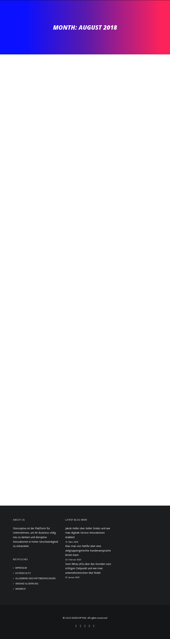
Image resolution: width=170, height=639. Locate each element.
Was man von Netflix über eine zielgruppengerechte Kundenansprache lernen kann (88, 550)
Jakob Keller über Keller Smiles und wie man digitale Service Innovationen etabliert (87, 533)
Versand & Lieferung (26, 583)
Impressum (21, 567)
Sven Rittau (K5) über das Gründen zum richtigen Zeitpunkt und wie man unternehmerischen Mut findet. (88, 568)
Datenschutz (23, 573)
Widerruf (20, 588)
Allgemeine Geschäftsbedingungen (35, 578)
